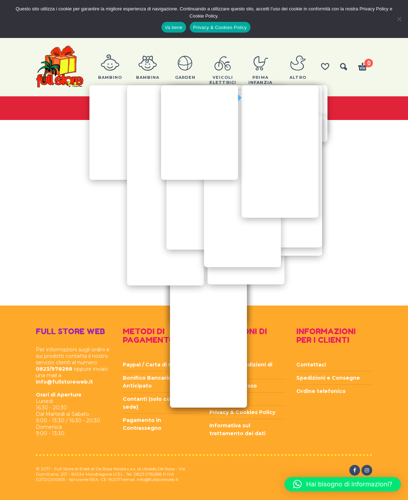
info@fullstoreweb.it (64, 382)
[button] (343, 484)
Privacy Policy (227, 399)
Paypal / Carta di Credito (156, 364)
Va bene (174, 27)
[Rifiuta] (399, 19)
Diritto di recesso (233, 386)
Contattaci (311, 364)
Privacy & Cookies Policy (242, 412)
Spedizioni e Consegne (328, 378)
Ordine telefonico (321, 391)
